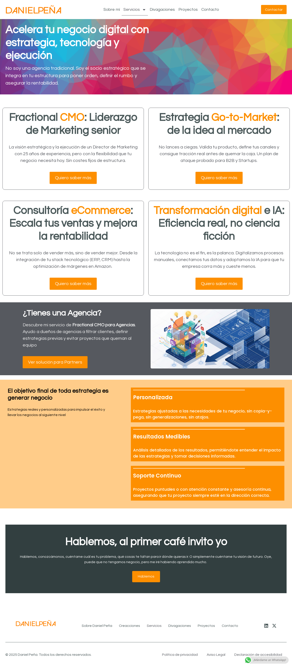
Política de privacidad (180, 654)
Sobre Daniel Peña (97, 626)
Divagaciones (161, 9)
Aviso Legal (216, 654)
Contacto (209, 9)
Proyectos (187, 9)
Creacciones (129, 626)
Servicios (134, 9)
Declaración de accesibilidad (258, 654)
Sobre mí (111, 9)
